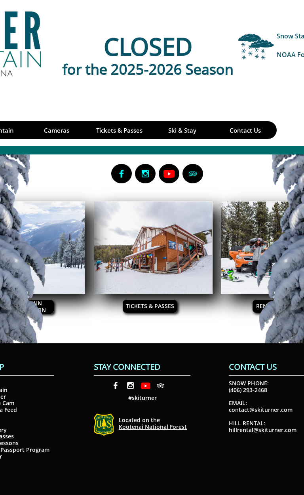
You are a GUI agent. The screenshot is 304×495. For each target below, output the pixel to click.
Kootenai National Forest (153, 426)
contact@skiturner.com (261, 409)
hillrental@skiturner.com (262, 430)
